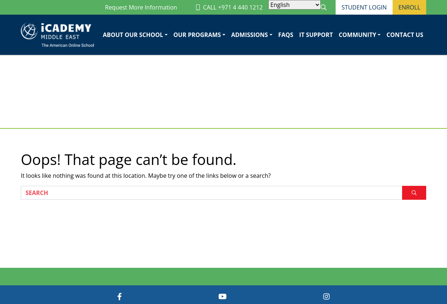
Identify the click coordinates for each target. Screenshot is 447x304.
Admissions (249, 35)
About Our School (133, 35)
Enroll (409, 7)
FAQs (285, 35)
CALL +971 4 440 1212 (229, 7)
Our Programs (197, 35)
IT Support (316, 35)
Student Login (364, 7)
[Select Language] (294, 5)
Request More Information (141, 7)
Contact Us (404, 35)
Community (357, 35)
